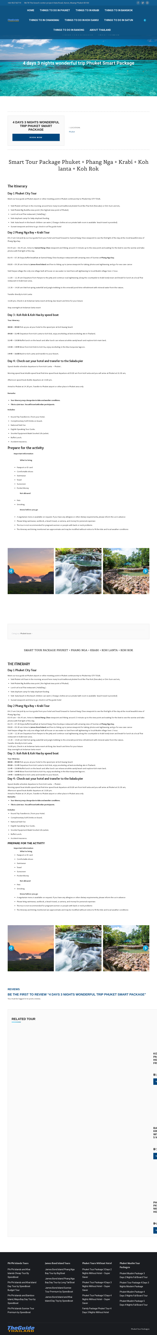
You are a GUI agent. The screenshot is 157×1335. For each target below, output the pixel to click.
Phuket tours (25, 633)
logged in (22, 998)
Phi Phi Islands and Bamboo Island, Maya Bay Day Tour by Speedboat (22, 1299)
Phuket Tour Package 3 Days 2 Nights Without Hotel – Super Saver (97, 1273)
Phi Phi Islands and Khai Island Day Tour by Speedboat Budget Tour (22, 1286)
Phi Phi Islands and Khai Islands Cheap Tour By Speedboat (19, 1273)
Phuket (72, 131)
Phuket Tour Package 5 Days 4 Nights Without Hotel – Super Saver (97, 1299)
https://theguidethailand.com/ (20, 600)
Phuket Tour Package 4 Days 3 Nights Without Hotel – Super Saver (97, 1286)
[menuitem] (31, 10)
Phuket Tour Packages (140, 1329)
